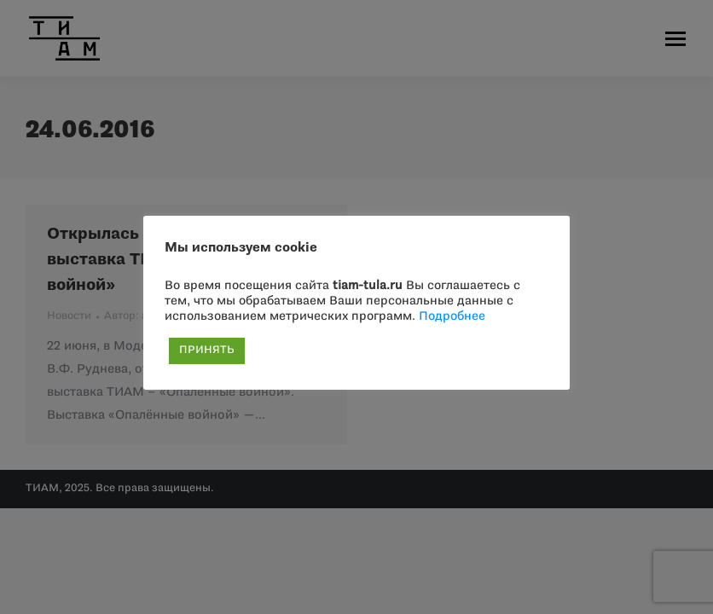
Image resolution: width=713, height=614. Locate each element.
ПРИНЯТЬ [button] (207, 350)
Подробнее (452, 316)
